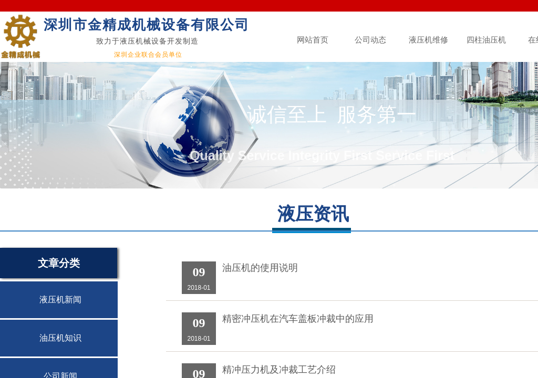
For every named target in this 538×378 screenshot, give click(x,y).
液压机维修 (428, 40)
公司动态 (370, 40)
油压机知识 (60, 337)
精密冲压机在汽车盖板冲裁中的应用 (298, 318)
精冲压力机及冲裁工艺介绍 (279, 369)
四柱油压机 (486, 40)
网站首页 (312, 40)
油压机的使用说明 (260, 267)
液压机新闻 (60, 299)
